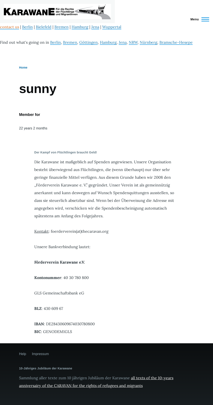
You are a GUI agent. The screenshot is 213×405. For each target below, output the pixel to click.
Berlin (27, 26)
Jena (95, 26)
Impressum (40, 354)
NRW (133, 42)
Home (23, 67)
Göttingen (88, 42)
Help (22, 354)
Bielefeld (43, 26)
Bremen (61, 26)
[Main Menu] (198, 19)
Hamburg (80, 26)
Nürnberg (148, 42)
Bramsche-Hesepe (176, 42)
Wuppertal (111, 26)
